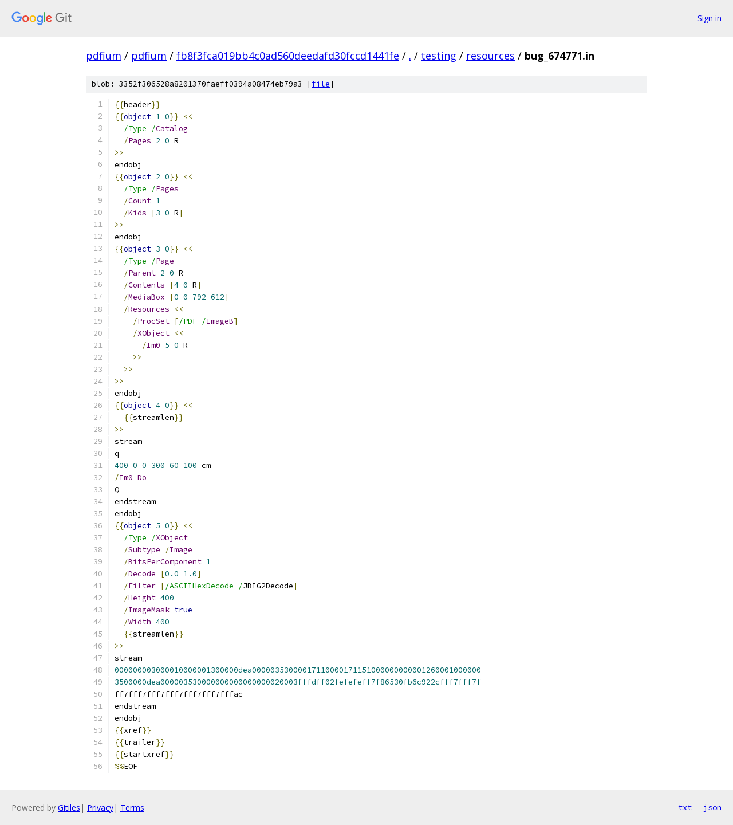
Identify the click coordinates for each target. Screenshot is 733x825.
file (321, 84)
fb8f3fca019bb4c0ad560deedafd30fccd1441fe (287, 55)
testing (438, 55)
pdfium (103, 55)
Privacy (100, 807)
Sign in (709, 18)
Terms (132, 807)
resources (490, 55)
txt (685, 807)
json (712, 807)
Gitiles (69, 807)
